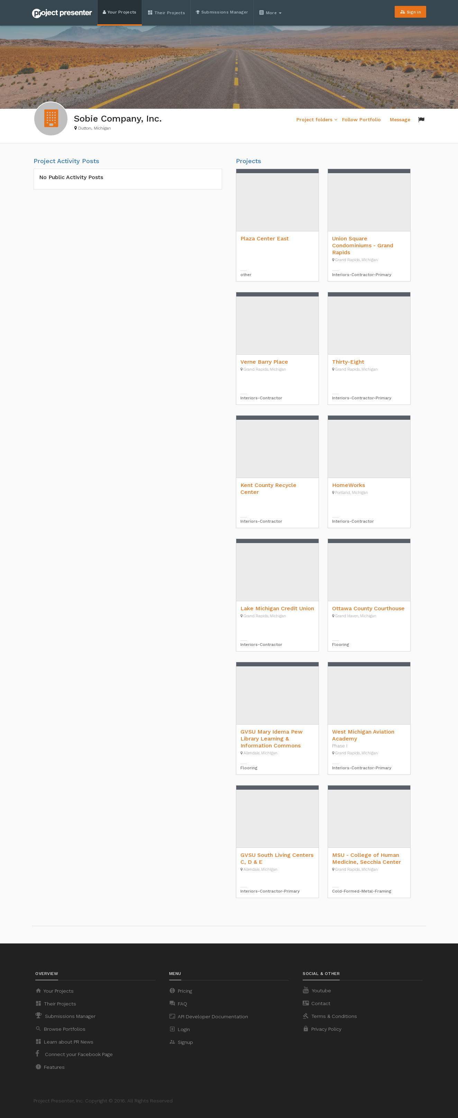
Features (50, 1067)
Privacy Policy (322, 1029)
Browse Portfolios (60, 1029)
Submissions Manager (222, 12)
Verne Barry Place (264, 361)
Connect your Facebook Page (74, 1053)
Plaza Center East (264, 238)
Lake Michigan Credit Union (277, 608)
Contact (316, 1003)
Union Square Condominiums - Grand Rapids (362, 245)
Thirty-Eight (348, 361)
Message (400, 119)
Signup (181, 1042)
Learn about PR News (64, 1041)
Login (179, 1029)
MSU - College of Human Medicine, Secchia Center (366, 858)
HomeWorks (348, 485)
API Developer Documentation (208, 1016)
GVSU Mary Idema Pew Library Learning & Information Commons (271, 738)
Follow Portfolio (361, 119)
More (271, 12)
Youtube (317, 989)
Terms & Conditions (330, 1016)
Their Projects (166, 12)
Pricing (180, 990)
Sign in (410, 12)
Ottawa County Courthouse (368, 608)
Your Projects (120, 12)
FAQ (178, 1003)
